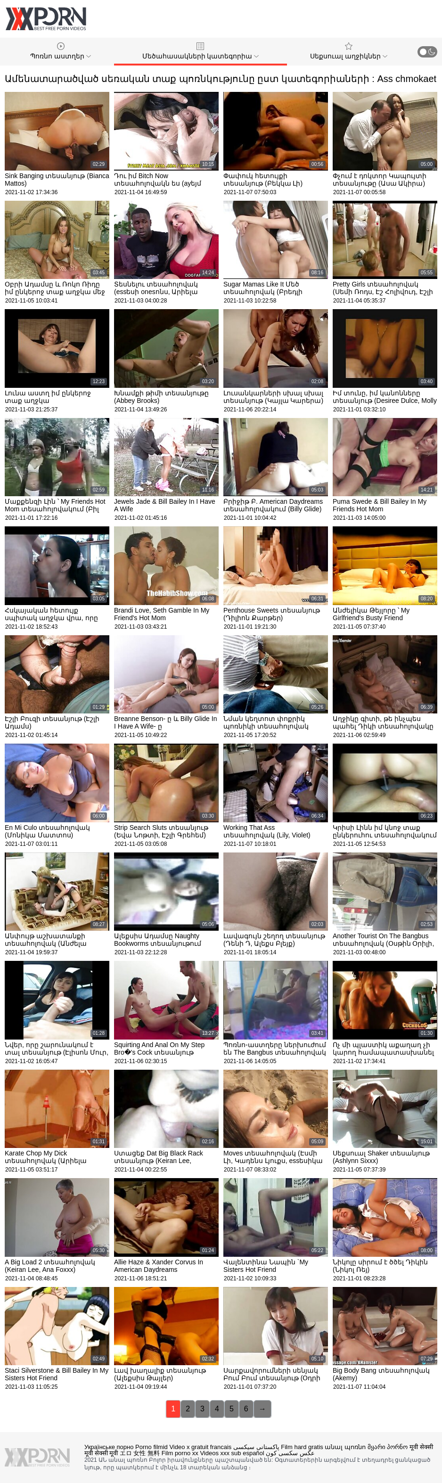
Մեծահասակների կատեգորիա (200, 51)
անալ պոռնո (345, 1446)
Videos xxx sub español (232, 1453)
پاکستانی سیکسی (256, 1446)
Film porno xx (180, 1453)
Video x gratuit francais (200, 1446)
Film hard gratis (302, 1446)
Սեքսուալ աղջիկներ (348, 51)
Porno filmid (151, 1446)
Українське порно (108, 1446)
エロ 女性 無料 (140, 1453)
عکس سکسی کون (290, 1453)
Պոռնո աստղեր (60, 51)
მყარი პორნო (388, 1446)
